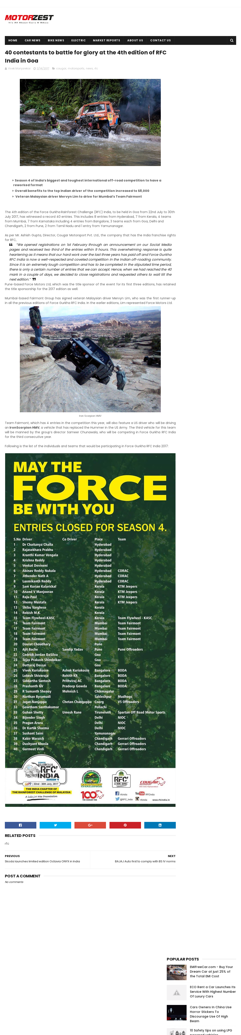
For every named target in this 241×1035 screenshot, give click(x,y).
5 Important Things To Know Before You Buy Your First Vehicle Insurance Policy (212, 194)
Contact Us (160, 40)
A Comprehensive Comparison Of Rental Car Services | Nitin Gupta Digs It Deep (212, 150)
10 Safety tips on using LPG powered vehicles (211, 125)
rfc (96, 70)
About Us (135, 40)
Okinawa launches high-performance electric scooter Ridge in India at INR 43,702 (209, 988)
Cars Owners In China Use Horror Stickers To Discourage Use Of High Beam (211, 107)
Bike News (56, 40)
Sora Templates (29, 1029)
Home (12, 40)
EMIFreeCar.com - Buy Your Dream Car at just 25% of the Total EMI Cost (211, 64)
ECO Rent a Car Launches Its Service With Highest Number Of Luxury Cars (213, 84)
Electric (78, 40)
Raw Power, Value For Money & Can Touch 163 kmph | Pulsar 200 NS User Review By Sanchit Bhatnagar (213, 173)
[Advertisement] (200, 273)
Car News (33, 40)
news (89, 70)
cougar (61, 70)
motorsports (76, 70)
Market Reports (106, 40)
